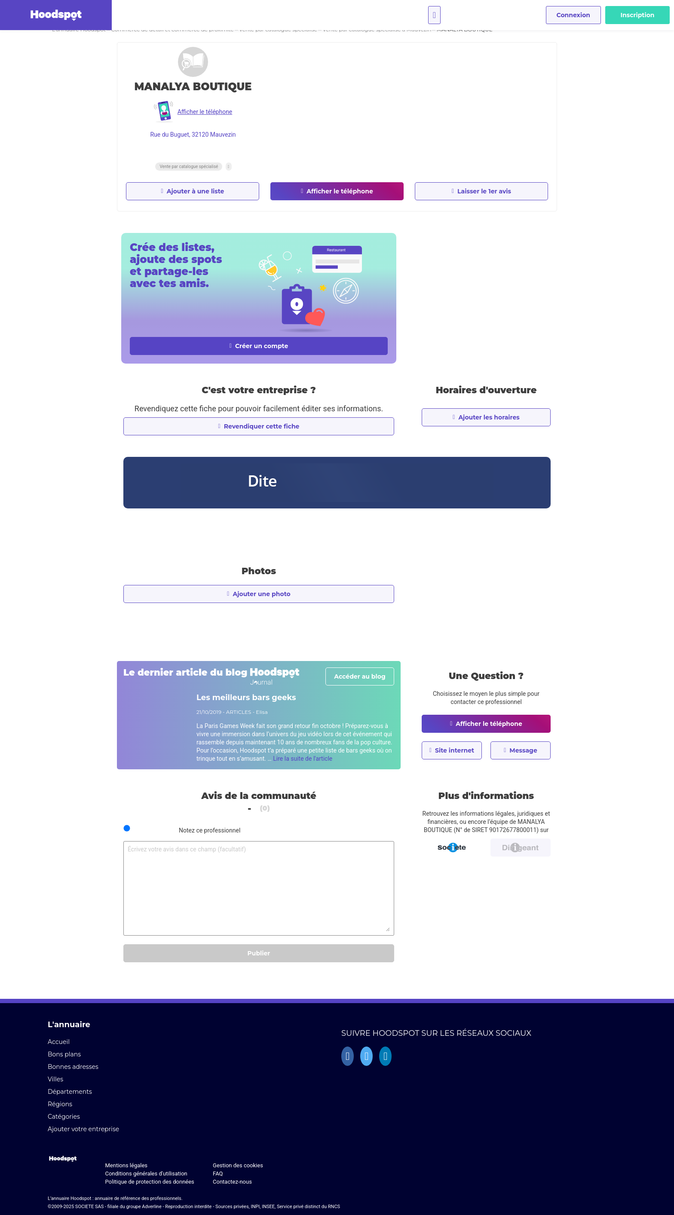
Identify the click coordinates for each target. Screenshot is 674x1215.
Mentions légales (126, 1165)
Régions (60, 1104)
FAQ (218, 1173)
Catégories (64, 1116)
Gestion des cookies (238, 1165)
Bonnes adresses (73, 1067)
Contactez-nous (232, 1181)
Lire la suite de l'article (302, 758)
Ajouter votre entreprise (83, 1129)
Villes (55, 1079)
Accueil (59, 1042)
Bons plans (64, 1054)
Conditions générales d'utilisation (146, 1173)
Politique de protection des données (149, 1181)
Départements (70, 1092)
